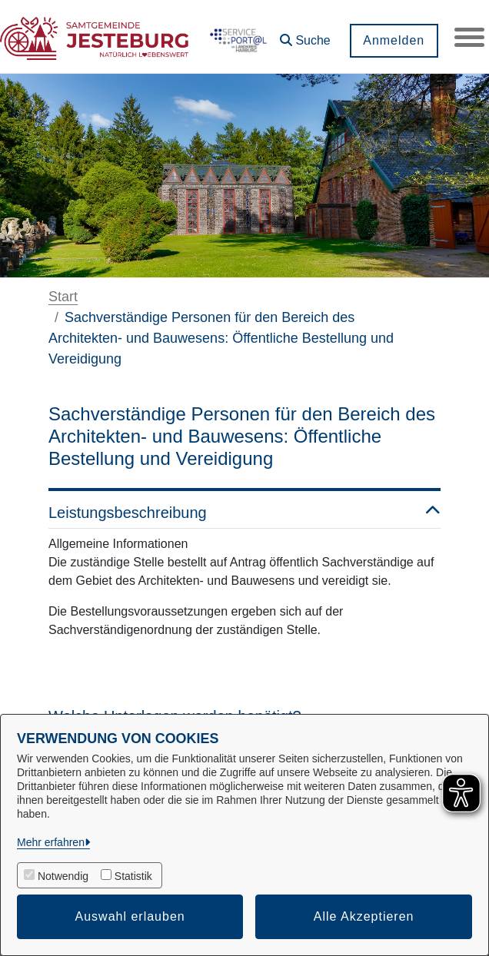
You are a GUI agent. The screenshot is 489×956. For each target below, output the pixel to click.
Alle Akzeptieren (364, 916)
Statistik (133, 876)
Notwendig (63, 876)
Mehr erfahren (51, 842)
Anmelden (393, 40)
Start (63, 296)
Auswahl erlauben (130, 916)
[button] (304, 35)
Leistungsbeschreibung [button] (244, 512)
